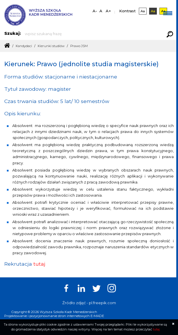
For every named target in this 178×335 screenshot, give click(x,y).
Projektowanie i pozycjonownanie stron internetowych (47, 316)
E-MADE (97, 316)
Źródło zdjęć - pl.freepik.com (89, 302)
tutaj (39, 264)
